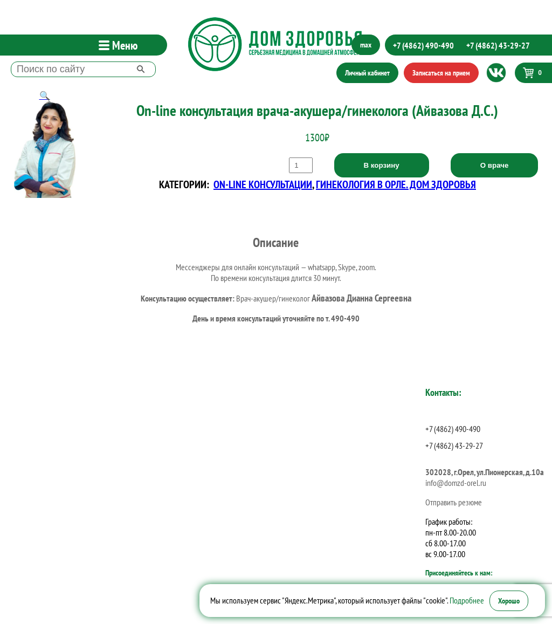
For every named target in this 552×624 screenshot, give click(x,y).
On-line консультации (262, 184)
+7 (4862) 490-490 (423, 45)
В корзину (381, 165)
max (365, 45)
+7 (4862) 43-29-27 (498, 45)
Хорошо (509, 601)
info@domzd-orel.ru (455, 482)
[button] (44, 95)
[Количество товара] (301, 165)
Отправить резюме (453, 502)
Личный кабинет (367, 73)
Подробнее (467, 600)
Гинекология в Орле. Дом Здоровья (396, 184)
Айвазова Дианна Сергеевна (361, 298)
